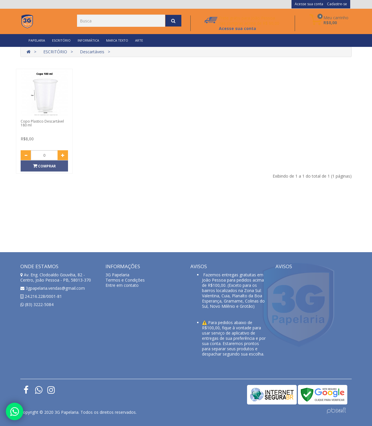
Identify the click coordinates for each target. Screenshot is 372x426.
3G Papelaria (117, 274)
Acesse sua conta (309, 3)
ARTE (139, 40)
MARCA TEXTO (117, 40)
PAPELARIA (36, 40)
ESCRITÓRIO (61, 40)
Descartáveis (92, 51)
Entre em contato (122, 285)
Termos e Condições (125, 280)
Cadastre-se (337, 3)
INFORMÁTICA (88, 40)
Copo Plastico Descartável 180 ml (42, 123)
